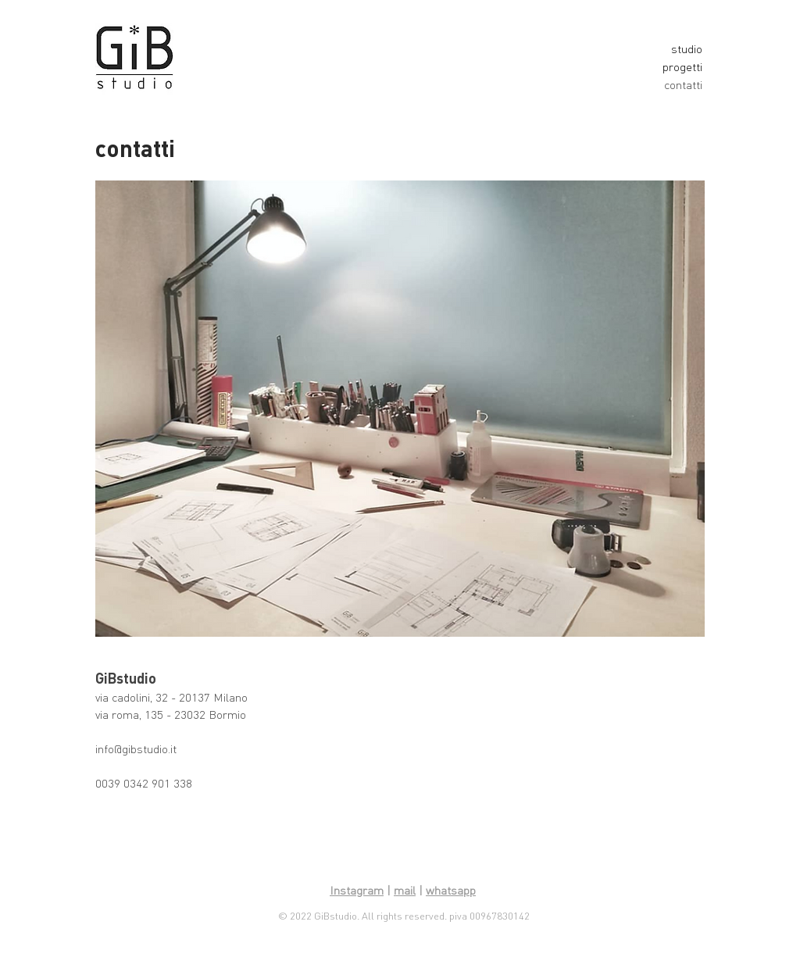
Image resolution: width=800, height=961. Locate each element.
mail (405, 890)
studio (686, 48)
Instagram (357, 890)
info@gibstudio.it (136, 748)
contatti (683, 84)
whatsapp (451, 890)
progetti (682, 66)
